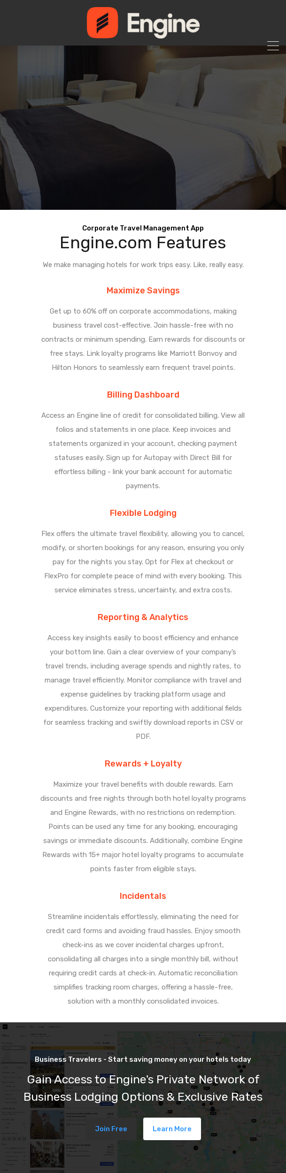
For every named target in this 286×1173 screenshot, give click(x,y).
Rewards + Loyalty (143, 764)
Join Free (111, 1129)
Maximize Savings (143, 290)
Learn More (172, 1129)
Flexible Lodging (143, 513)
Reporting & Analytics (143, 617)
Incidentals (143, 896)
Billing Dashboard (143, 395)
